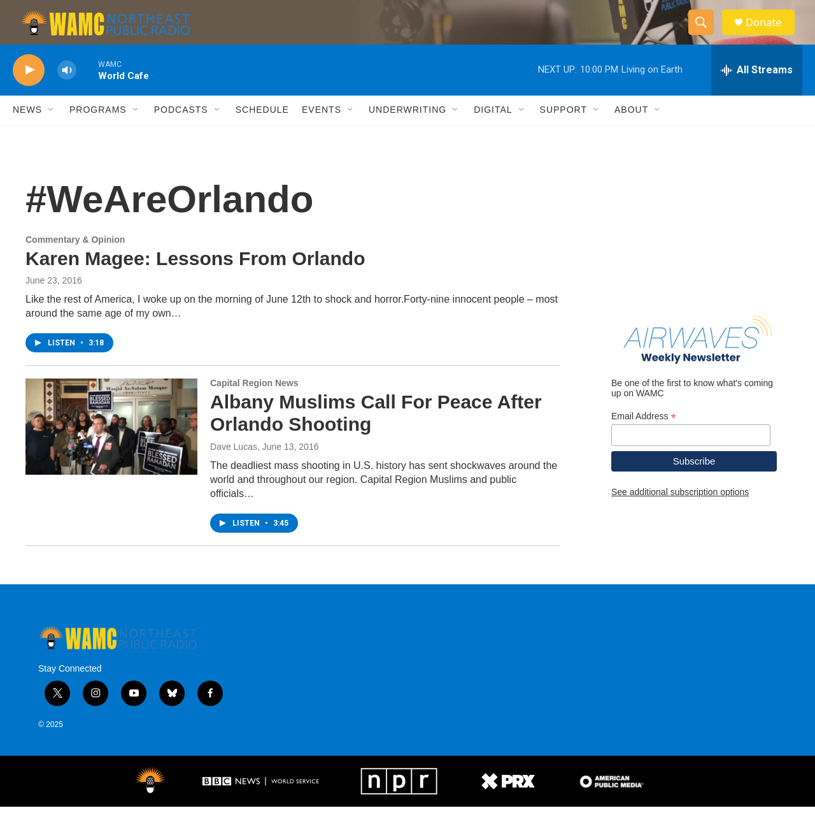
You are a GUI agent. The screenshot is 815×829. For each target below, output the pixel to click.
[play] (28, 92)
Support (563, 132)
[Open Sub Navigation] (51, 132)
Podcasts (181, 132)
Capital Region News (254, 406)
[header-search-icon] (705, 34)
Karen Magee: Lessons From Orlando (195, 280)
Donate (770, 33)
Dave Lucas (233, 469)
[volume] (67, 92)
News (27, 132)
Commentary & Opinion (75, 262)
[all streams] (756, 92)
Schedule (262, 132)
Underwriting (407, 132)
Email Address (643, 439)
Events (321, 132)
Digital (493, 132)
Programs (98, 132)
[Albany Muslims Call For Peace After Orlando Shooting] (111, 449)
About (631, 132)
